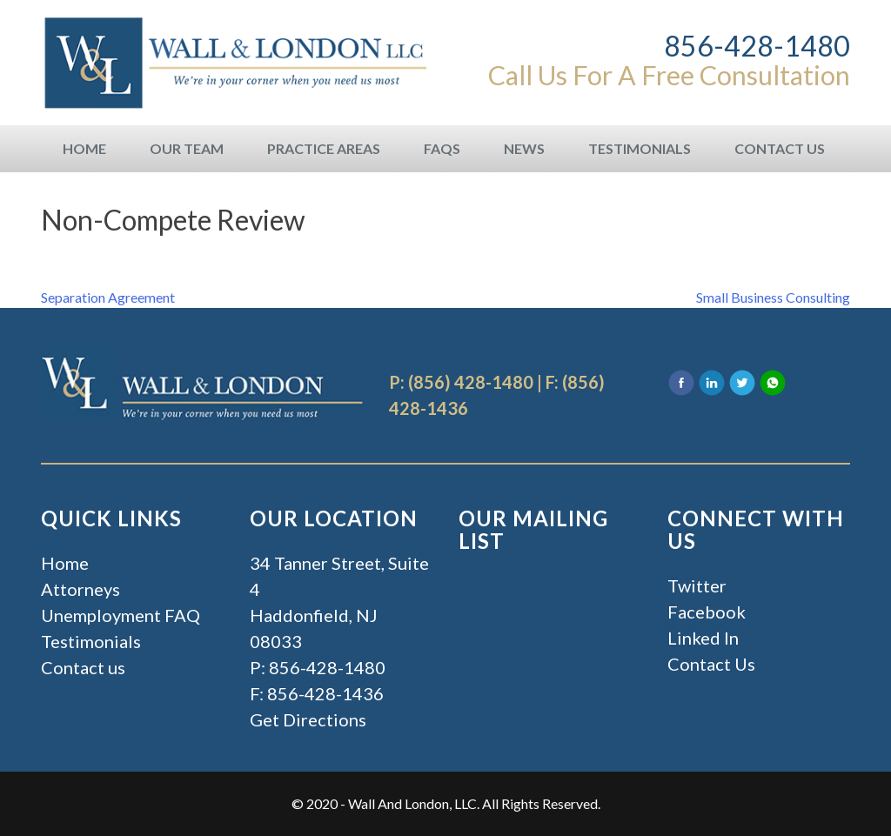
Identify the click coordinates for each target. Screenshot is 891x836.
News (524, 148)
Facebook (706, 611)
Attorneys (80, 589)
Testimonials (639, 148)
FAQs (442, 148)
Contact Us (779, 148)
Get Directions (308, 719)
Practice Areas (323, 148)
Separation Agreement (108, 297)
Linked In (703, 637)
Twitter (697, 585)
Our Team (187, 148)
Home (84, 148)
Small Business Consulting (773, 297)
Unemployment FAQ (120, 615)
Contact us (83, 667)
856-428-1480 (757, 45)
